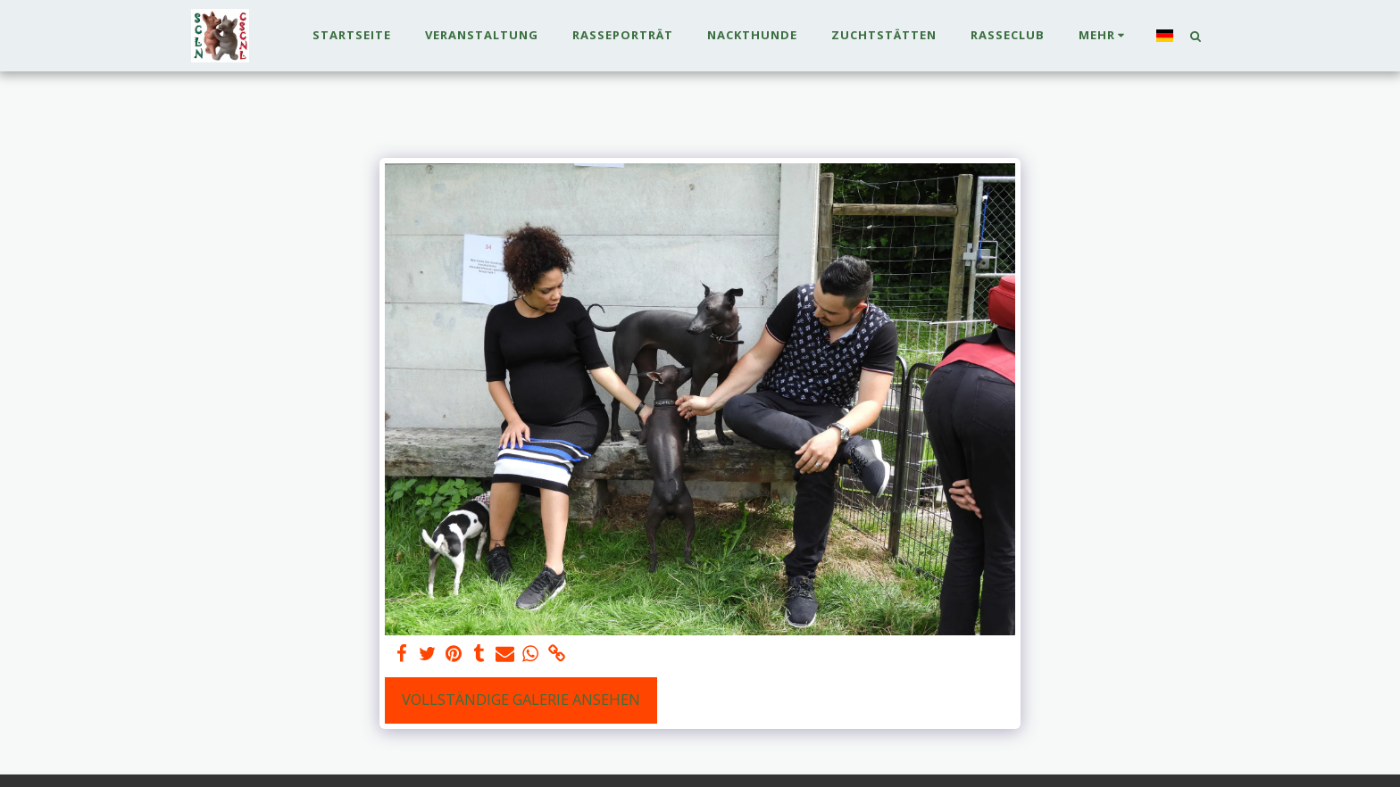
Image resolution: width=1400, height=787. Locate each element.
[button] (1195, 35)
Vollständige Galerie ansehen (521, 699)
